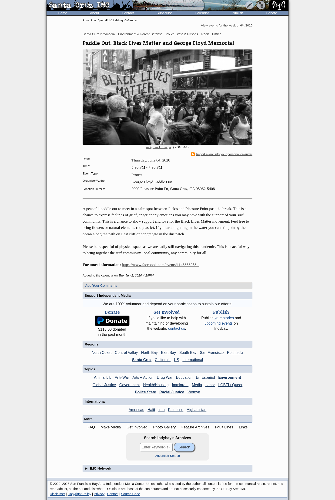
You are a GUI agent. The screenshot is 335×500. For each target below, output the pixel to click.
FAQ (91, 427)
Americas (136, 410)
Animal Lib (102, 377)
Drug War (165, 377)
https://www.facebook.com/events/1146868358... (160, 265)
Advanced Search (167, 455)
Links (243, 427)
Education (184, 377)
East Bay (168, 353)
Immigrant (180, 385)
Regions (91, 344)
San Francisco (212, 353)
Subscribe (164, 13)
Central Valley (126, 353)
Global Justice (104, 385)
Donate (271, 13)
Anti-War (122, 377)
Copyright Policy (79, 494)
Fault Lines (224, 427)
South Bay (188, 353)
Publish (237, 13)
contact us (176, 328)
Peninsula (235, 353)
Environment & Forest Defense (140, 34)
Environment (229, 377)
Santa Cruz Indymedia (99, 34)
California (163, 360)
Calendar (202, 13)
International (192, 360)
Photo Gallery (164, 427)
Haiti (151, 410)
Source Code (130, 494)
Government (129, 385)
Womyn (194, 392)
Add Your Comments (101, 285)
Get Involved (137, 427)
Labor (210, 385)
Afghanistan (197, 410)
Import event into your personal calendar (221, 154)
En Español (205, 377)
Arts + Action (142, 377)
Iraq (161, 410)
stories (224, 318)
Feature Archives (195, 427)
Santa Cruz (142, 360)
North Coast (101, 353)
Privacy (99, 494)
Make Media (110, 427)
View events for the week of (226, 25)
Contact (128, 13)
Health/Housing (155, 385)
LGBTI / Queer (230, 385)
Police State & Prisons (182, 34)
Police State (145, 392)
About (94, 13)
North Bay (149, 353)
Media (197, 385)
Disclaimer (57, 494)
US (176, 360)
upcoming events (218, 323)
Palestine (175, 410)
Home (62, 13)
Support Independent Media (108, 295)
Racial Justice (211, 34)
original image (158, 147)
